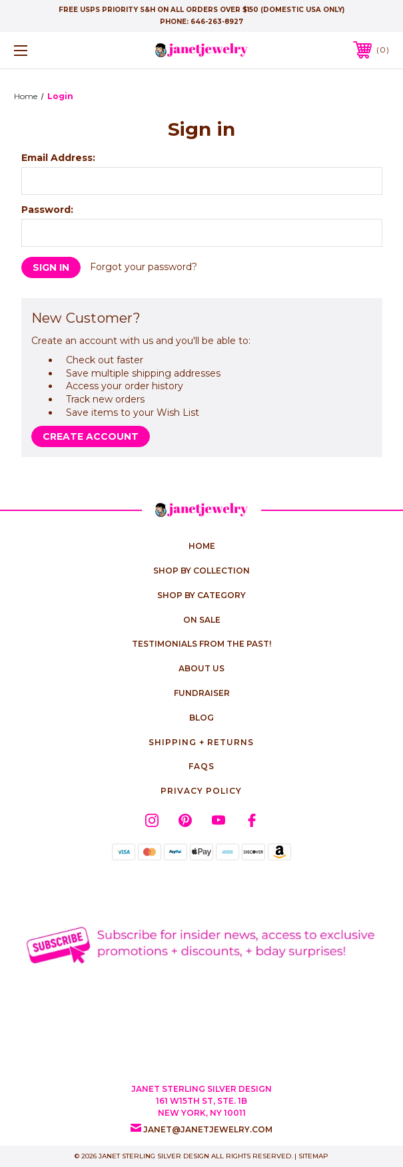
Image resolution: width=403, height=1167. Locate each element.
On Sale (201, 620)
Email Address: (58, 157)
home (202, 546)
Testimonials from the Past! (201, 644)
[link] (202, 1045)
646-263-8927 (217, 21)
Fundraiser (202, 693)
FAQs (201, 766)
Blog (201, 718)
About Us (201, 668)
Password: (47, 209)
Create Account (91, 436)
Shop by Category (201, 595)
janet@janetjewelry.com (207, 1129)
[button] (201, 944)
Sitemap (313, 1156)
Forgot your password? (143, 267)
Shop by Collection (201, 571)
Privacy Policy (201, 791)
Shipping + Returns (201, 742)
